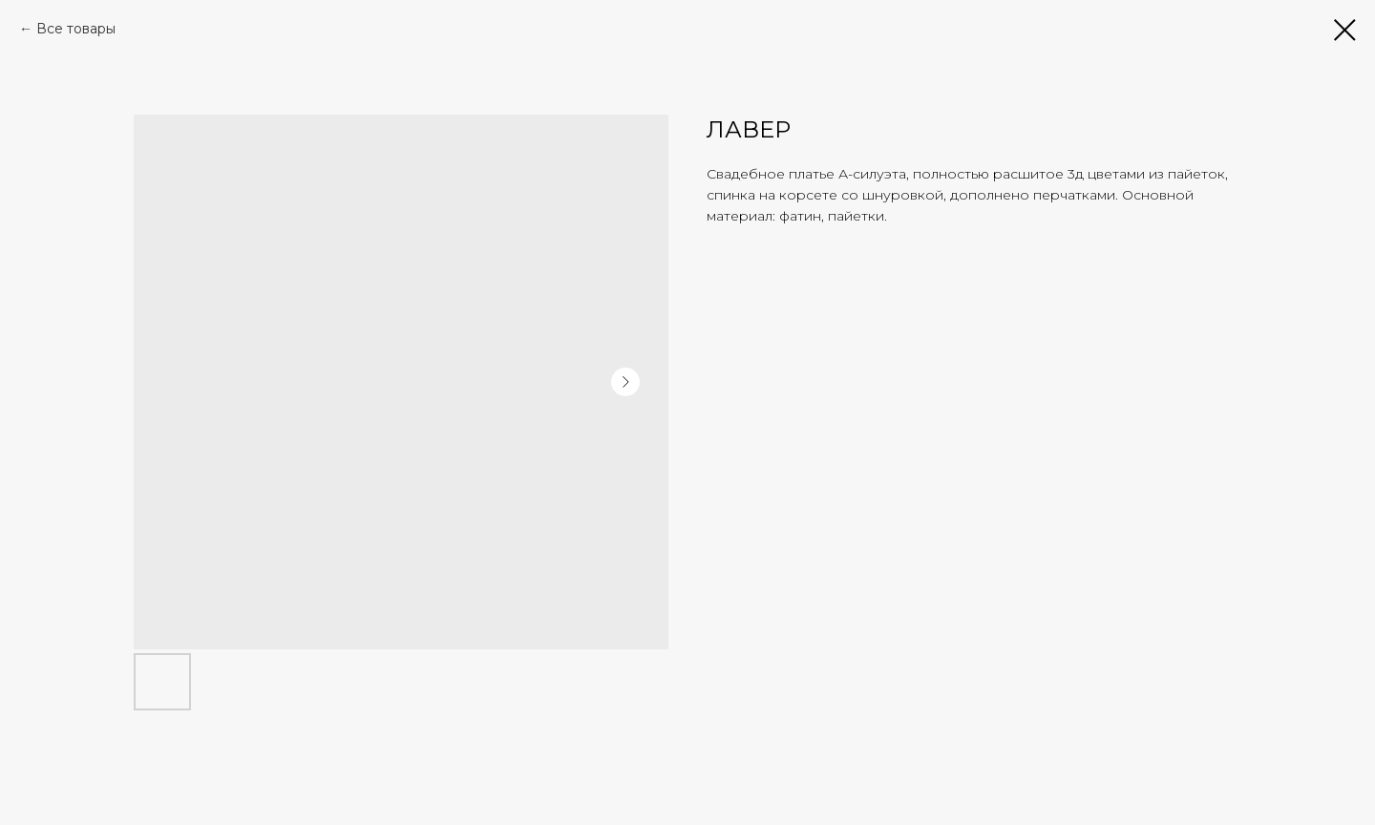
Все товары (76, 28)
